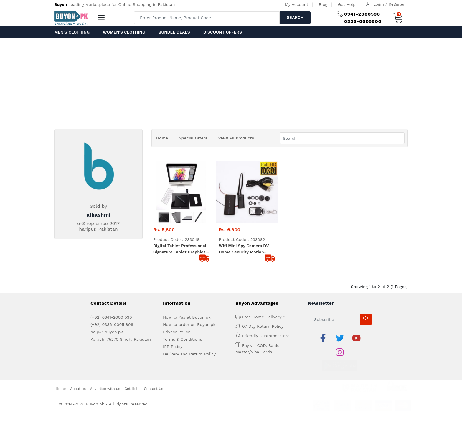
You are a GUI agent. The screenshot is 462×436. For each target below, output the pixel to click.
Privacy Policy (176, 332)
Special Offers (193, 138)
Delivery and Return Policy (189, 354)
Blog (323, 4)
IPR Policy (172, 346)
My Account (296, 4)
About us (78, 374)
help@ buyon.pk (106, 332)
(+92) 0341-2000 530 (111, 317)
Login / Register (389, 4)
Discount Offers (222, 32)
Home (162, 138)
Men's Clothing (72, 32)
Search (295, 17)
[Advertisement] (231, 82)
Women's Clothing (124, 32)
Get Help (347, 4)
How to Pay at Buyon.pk (187, 317)
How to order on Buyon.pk (189, 324)
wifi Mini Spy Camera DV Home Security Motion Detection (244, 249)
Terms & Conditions (182, 339)
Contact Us (153, 374)
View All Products (236, 138)
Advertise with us (105, 374)
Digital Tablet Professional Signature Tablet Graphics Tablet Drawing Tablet (179, 249)
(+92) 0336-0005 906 (111, 324)
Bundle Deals (174, 32)
